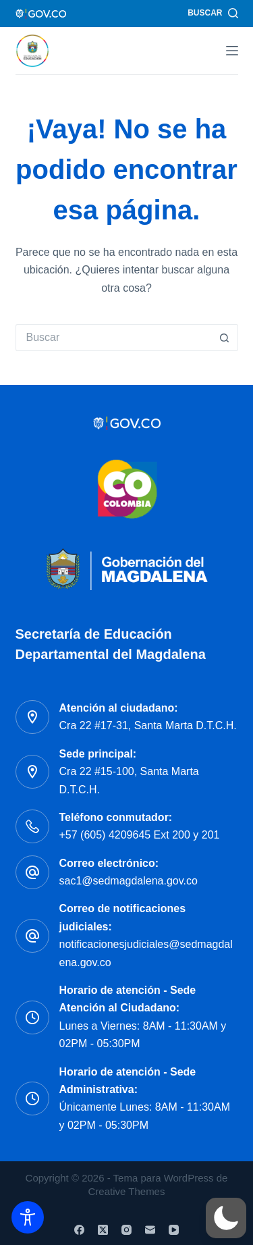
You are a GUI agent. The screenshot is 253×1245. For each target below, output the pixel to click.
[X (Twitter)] (103, 1230)
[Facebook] (79, 1230)
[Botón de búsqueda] (224, 337)
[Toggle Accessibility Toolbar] (27, 1217)
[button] (226, 1218)
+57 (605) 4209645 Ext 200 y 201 (139, 835)
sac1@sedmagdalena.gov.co (128, 880)
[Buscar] (212, 13)
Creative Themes (126, 1191)
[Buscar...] (113, 337)
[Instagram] (126, 1230)
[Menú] (232, 51)
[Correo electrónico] (150, 1230)
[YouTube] (174, 1230)
